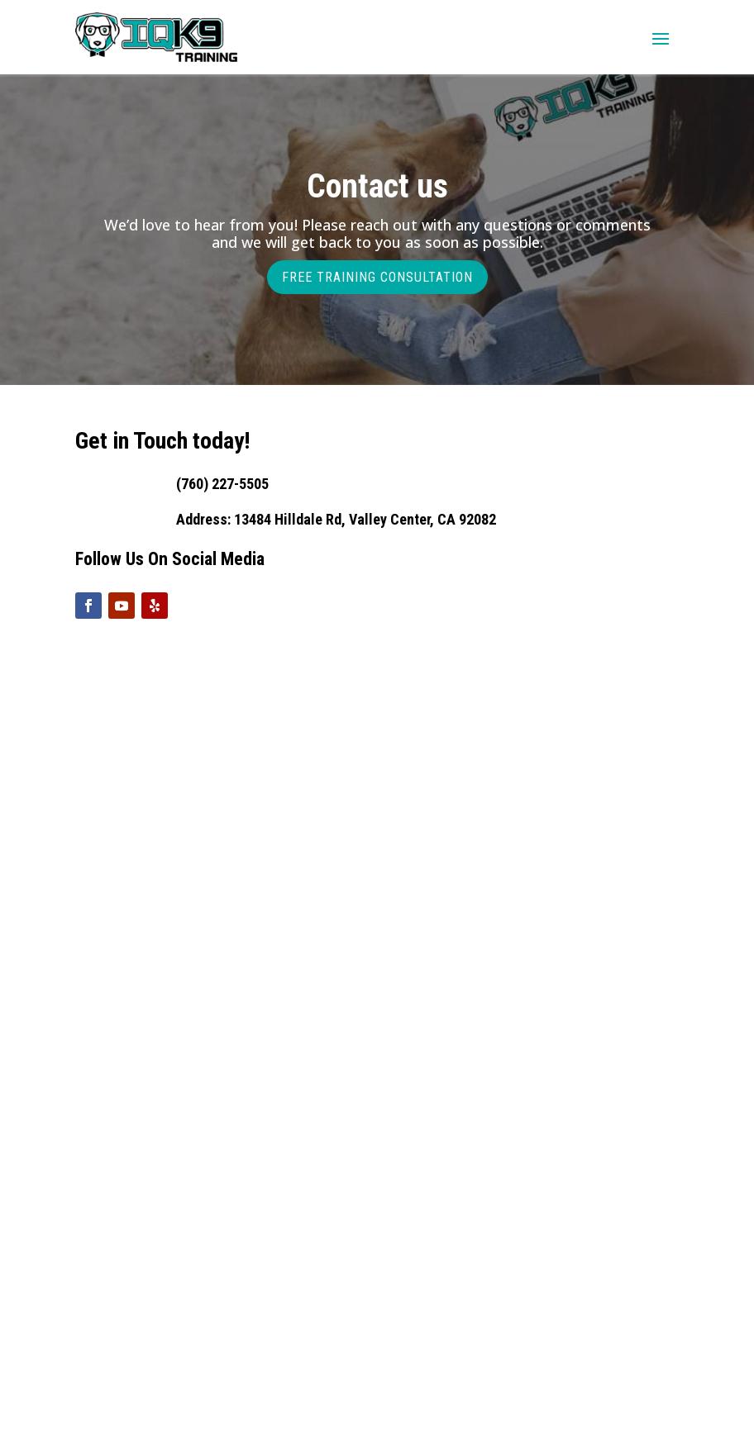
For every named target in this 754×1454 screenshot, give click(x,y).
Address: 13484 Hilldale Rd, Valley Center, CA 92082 (336, 519)
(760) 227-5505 (222, 483)
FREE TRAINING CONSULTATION (377, 277)
